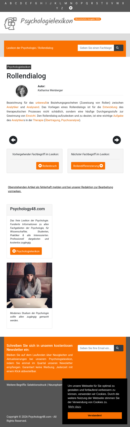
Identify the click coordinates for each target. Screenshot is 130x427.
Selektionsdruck (37, 384)
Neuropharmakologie (61, 384)
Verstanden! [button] (95, 415)
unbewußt (41, 102)
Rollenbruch (49, 166)
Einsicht (31, 115)
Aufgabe (118, 115)
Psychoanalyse (70, 120)
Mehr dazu (74, 406)
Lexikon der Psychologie (21, 48)
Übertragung (52, 120)
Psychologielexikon (26, 251)
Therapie (38, 120)
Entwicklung (110, 107)
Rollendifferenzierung (86, 166)
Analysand (33, 107)
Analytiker (12, 107)
